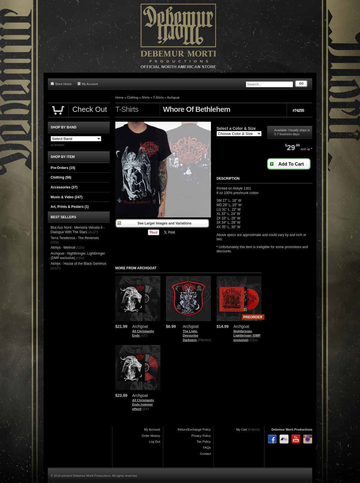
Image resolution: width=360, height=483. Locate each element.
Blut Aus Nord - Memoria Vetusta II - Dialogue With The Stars (77, 230)
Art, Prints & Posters (70, 207)
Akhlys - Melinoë (63, 248)
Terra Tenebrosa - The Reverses (75, 238)
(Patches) (204, 340)
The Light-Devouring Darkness (190, 336)
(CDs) (253, 340)
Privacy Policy (201, 435)
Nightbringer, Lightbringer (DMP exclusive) (246, 336)
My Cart (241, 429)
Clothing (132, 97)
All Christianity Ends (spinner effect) (143, 405)
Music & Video (66, 197)
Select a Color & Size (236, 128)
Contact (205, 453)
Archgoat (173, 97)
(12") (144, 335)
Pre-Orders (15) (63, 168)
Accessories (64, 187)
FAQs (207, 447)
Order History (151, 435)
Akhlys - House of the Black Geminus (78, 264)
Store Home (61, 84)
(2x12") (93, 232)
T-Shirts (158, 97)
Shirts (146, 97)
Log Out (154, 441)
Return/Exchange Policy (194, 429)
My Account (87, 84)
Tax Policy (204, 441)
